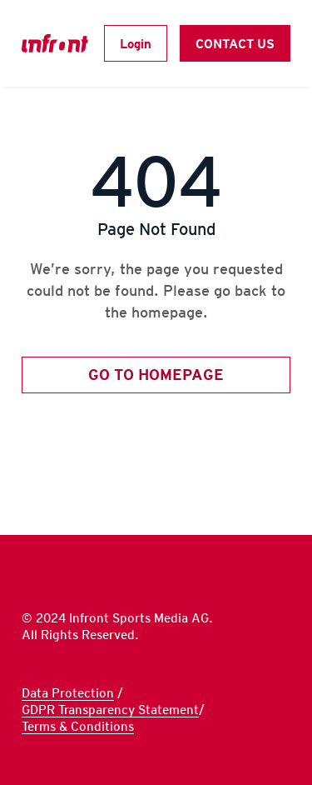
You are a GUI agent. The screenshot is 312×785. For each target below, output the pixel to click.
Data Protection (68, 693)
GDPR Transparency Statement (110, 710)
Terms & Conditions (78, 726)
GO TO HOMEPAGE (156, 374)
